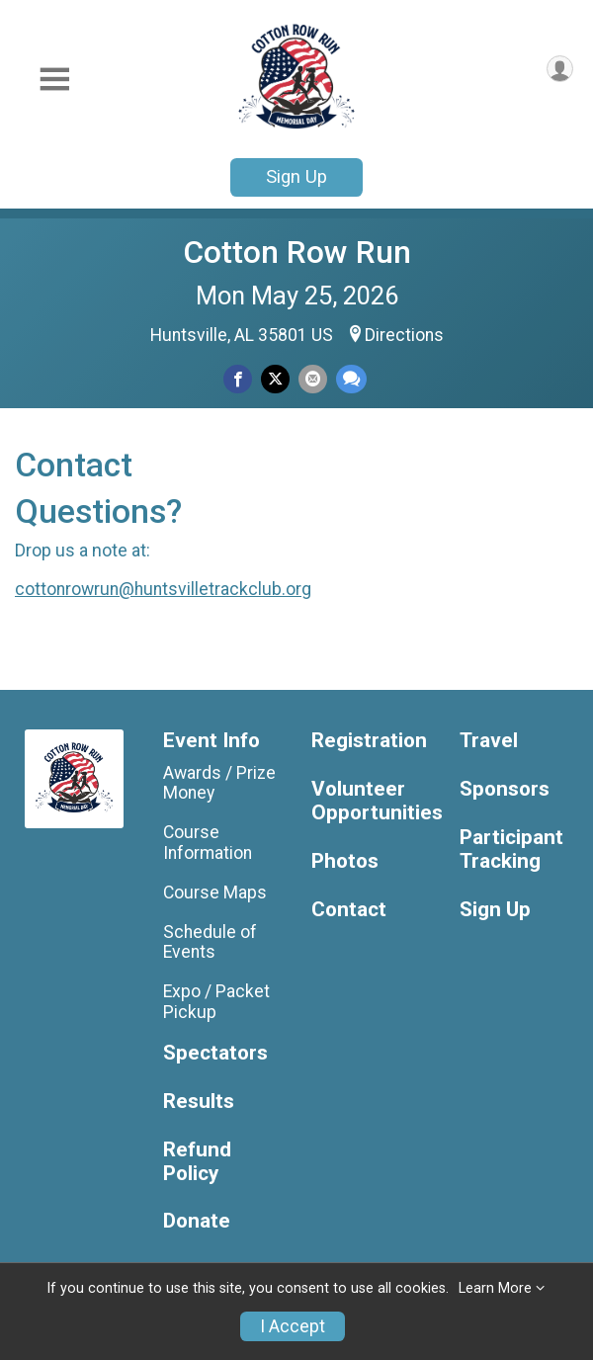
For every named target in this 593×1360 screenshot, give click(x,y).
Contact (348, 909)
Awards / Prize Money (219, 783)
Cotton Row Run (297, 252)
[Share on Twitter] (275, 379)
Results (198, 1101)
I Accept (292, 1326)
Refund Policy (197, 1162)
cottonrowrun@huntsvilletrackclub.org (163, 589)
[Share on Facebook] (237, 379)
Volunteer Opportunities (370, 801)
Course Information (207, 842)
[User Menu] (560, 68)
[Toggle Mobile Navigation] (54, 79)
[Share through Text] (351, 379)
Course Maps (215, 892)
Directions (404, 335)
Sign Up (296, 176)
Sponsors (505, 789)
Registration (369, 740)
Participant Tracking (511, 849)
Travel (489, 740)
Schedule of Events (210, 942)
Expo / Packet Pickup (216, 1001)
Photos (345, 861)
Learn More (495, 1288)
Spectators (215, 1053)
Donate (196, 1221)
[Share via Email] (312, 379)
